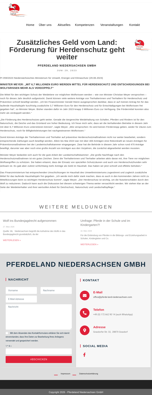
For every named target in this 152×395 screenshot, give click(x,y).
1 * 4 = (9, 346)
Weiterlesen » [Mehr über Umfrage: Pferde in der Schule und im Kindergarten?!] (89, 244)
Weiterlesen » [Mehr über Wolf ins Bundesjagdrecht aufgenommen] (12, 240)
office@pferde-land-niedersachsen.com (112, 297)
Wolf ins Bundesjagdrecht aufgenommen (29, 220)
